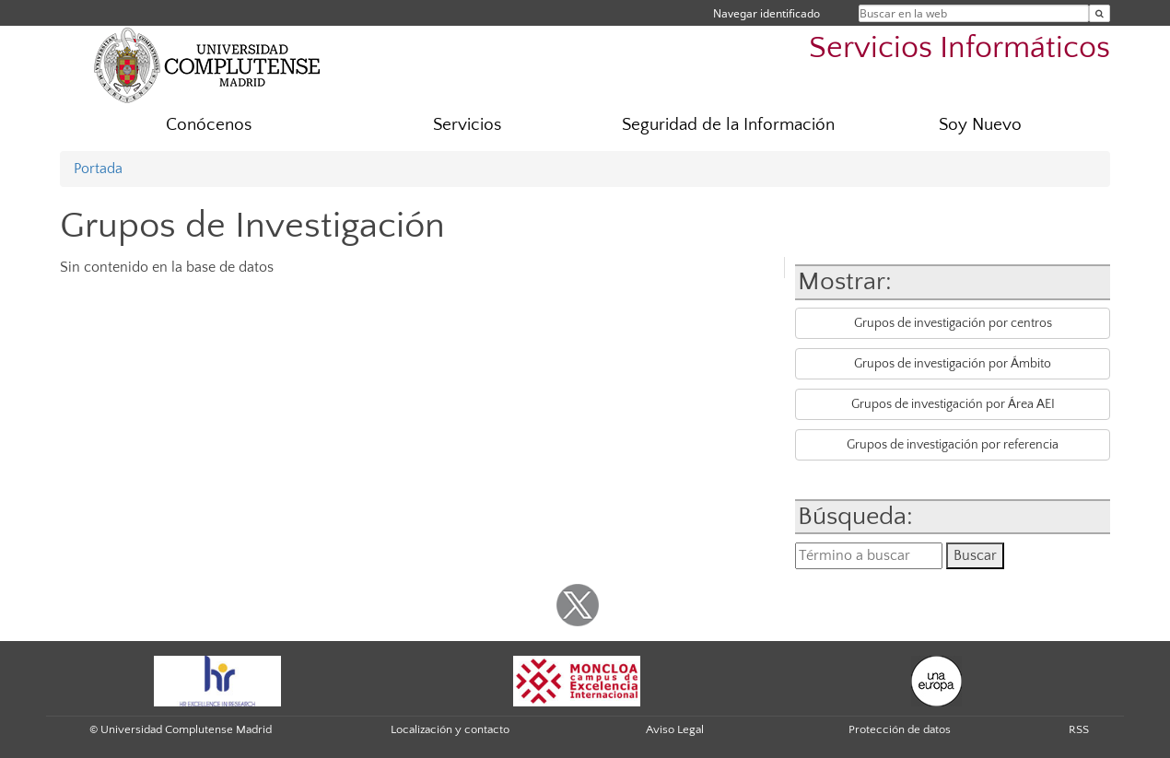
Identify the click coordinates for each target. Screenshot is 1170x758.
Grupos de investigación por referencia (953, 444)
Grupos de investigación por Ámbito (952, 363)
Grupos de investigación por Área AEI (953, 404)
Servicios (467, 124)
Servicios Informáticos (959, 48)
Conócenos (209, 124)
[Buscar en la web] (1099, 13)
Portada (98, 168)
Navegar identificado (766, 13)
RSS (1079, 729)
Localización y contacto (450, 729)
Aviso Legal (675, 729)
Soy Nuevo (980, 124)
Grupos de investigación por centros (953, 323)
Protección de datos (899, 729)
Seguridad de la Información (728, 124)
